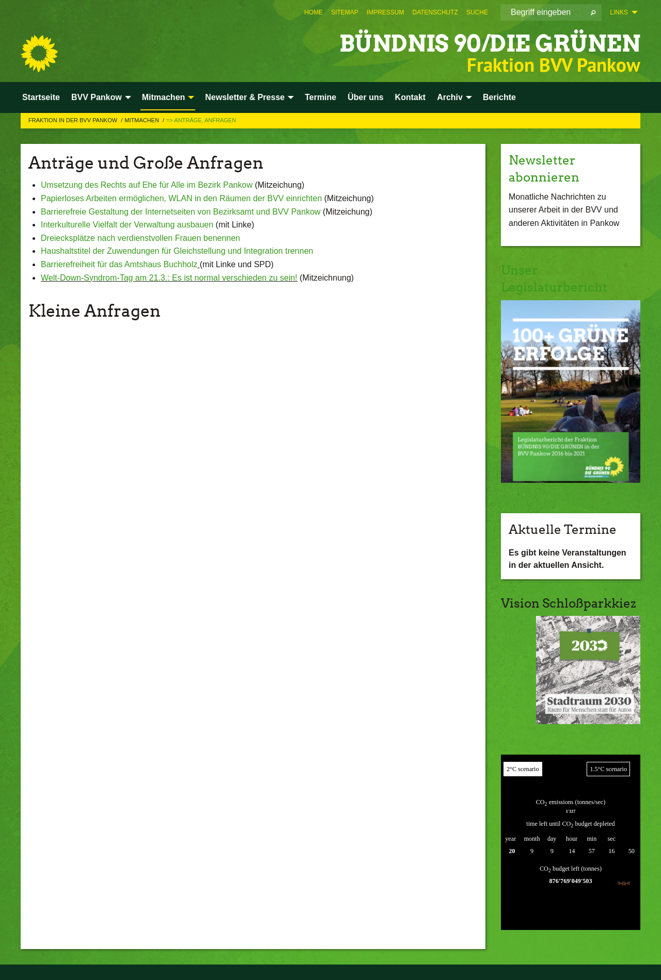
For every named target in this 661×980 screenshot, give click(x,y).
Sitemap (344, 12)
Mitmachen (142, 120)
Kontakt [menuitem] (410, 97)
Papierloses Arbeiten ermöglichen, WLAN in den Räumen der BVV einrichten (181, 198)
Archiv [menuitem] (450, 97)
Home (313, 12)
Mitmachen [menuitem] (163, 97)
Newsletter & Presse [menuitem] (245, 97)
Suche (477, 12)
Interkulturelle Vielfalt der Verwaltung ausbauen (128, 224)
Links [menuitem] (619, 12)
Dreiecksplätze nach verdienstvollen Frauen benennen (140, 238)
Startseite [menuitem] (41, 97)
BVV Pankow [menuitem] (96, 97)
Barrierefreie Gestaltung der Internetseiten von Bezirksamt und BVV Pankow (181, 211)
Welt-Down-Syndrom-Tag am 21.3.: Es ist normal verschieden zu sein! (169, 277)
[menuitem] (313, 12)
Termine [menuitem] (320, 97)
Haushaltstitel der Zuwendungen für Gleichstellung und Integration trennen (177, 251)
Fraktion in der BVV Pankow (73, 120)
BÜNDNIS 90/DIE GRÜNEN (489, 43)
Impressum (385, 12)
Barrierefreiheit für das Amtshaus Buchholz (119, 264)
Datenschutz (435, 12)
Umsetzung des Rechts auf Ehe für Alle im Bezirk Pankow (147, 185)
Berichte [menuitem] (499, 97)
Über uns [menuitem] (365, 97)
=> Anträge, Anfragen (201, 120)
